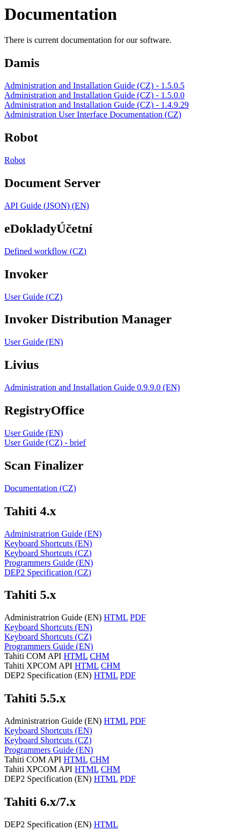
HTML (116, 617)
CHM (99, 656)
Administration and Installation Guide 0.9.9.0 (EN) (92, 387)
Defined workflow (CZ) (45, 251)
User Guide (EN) (33, 341)
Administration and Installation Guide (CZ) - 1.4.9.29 (96, 104)
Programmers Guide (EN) (48, 562)
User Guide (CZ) (33, 296)
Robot (14, 160)
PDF (138, 617)
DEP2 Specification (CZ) (47, 572)
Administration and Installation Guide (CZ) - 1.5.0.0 (94, 95)
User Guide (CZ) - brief (45, 442)
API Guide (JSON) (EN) (46, 205)
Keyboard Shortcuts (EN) (48, 543)
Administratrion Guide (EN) (53, 533)
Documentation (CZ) (40, 488)
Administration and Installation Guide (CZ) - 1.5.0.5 (94, 85)
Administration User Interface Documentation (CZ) (93, 114)
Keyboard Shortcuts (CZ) (48, 553)
